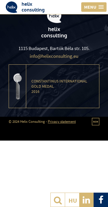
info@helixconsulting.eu (54, 56)
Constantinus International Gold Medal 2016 (59, 86)
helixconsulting (33, 7)
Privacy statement (62, 121)
